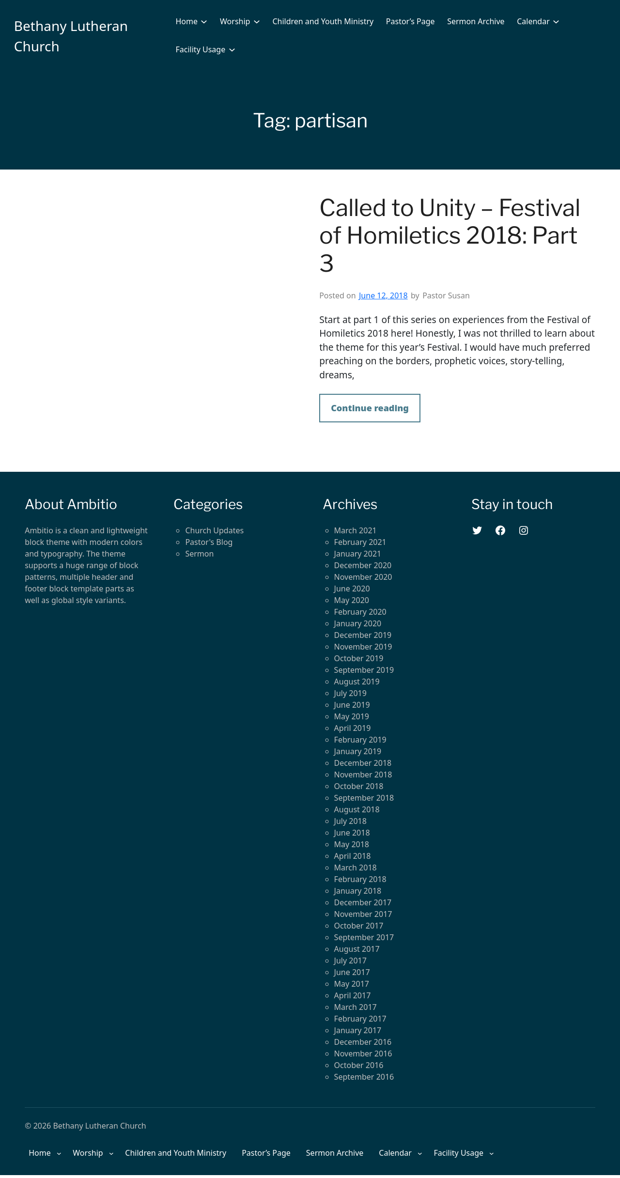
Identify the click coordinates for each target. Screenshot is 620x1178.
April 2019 (352, 728)
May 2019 (351, 716)
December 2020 (363, 565)
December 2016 (363, 1042)
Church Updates (214, 530)
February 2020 (360, 611)
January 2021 (358, 553)
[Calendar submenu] (556, 21)
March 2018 (355, 867)
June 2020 (352, 588)
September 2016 (364, 1076)
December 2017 (363, 902)
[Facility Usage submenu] (232, 49)
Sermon (199, 553)
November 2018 (363, 774)
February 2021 (360, 542)
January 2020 (358, 623)
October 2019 (359, 658)
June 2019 (352, 704)
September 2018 (364, 797)
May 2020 (351, 600)
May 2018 (351, 844)
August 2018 (357, 809)
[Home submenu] (204, 21)
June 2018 (352, 832)
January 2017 (358, 1030)
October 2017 (359, 925)
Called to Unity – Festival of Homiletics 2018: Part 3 (449, 236)
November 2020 (363, 577)
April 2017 (352, 995)
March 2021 (355, 530)
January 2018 (358, 890)
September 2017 (364, 937)
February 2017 (360, 1018)
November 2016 (363, 1053)
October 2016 (359, 1065)
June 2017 (352, 972)
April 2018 (352, 856)
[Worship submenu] (256, 21)
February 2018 (360, 879)
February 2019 (360, 739)
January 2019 (358, 751)
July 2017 (350, 960)
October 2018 (359, 786)
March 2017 (355, 1007)
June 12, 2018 (383, 295)
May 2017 (351, 983)
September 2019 (364, 670)
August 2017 (357, 949)
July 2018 (350, 821)
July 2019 (350, 693)
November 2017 (363, 914)
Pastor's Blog (208, 542)
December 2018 (363, 763)
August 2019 (357, 681)
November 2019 (363, 646)
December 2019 (363, 635)
